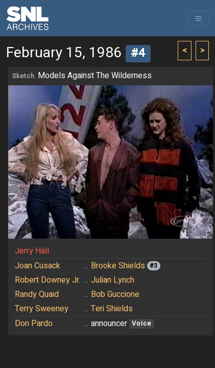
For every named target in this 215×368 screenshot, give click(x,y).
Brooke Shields (118, 266)
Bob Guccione (115, 294)
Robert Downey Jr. (47, 280)
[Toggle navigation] (198, 18)
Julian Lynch (112, 280)
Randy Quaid (37, 294)
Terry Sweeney (41, 309)
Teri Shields (112, 309)
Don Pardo (34, 323)
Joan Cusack (37, 266)
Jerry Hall (32, 251)
